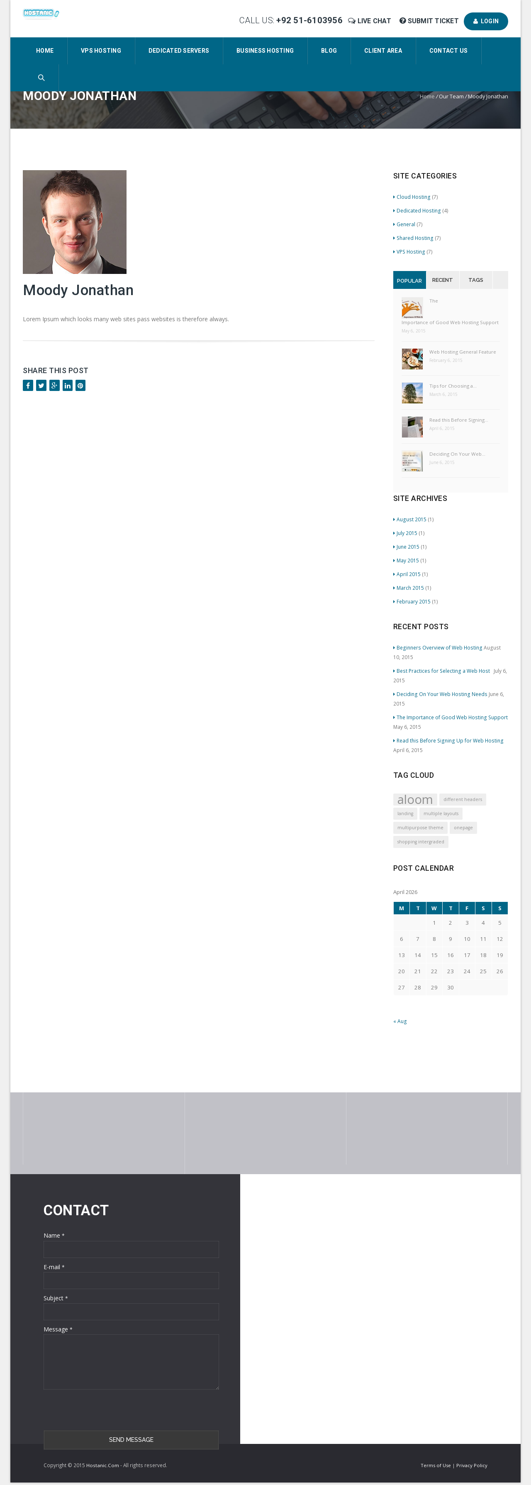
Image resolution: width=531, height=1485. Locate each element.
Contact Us (448, 50)
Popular (409, 281)
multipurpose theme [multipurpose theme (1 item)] (420, 827)
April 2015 (407, 574)
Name (54, 1235)
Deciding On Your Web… (457, 454)
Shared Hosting (413, 237)
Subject (56, 1298)
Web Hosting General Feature (462, 352)
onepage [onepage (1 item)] (463, 827)
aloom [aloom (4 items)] (415, 800)
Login (486, 21)
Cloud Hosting (412, 196)
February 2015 (412, 601)
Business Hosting (265, 50)
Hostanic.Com (102, 1465)
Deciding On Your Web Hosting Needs (440, 694)
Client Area (383, 50)
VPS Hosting (101, 50)
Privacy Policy (471, 1465)
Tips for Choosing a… (453, 386)
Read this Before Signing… (458, 420)
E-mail (54, 1267)
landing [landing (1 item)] (405, 813)
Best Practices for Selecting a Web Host (442, 670)
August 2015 (409, 519)
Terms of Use (436, 1465)
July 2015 (405, 533)
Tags (475, 280)
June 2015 (406, 546)
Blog (329, 50)
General (404, 224)
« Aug (400, 1021)
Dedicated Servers (179, 50)
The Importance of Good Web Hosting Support (450, 311)
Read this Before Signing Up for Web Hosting (448, 740)
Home (45, 50)
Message (58, 1329)
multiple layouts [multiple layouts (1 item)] (441, 813)
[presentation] (107, 1410)
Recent (442, 280)
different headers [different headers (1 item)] (462, 799)
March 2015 (408, 587)
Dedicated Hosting (417, 210)
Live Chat (370, 21)
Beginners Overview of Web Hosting (437, 647)
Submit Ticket (429, 21)
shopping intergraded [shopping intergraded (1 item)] (420, 842)
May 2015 (406, 560)
